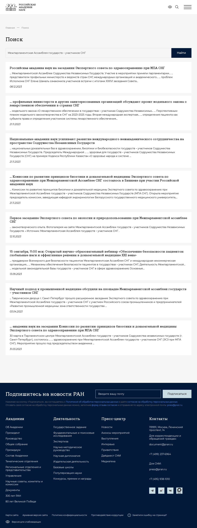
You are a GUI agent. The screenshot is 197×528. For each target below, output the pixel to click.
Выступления (109, 438)
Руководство (14, 438)
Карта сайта (12, 515)
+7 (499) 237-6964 (160, 454)
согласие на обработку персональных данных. (152, 401)
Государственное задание (69, 427)
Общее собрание (17, 444)
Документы (13, 490)
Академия (15, 419)
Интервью (108, 444)
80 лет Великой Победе (21, 501)
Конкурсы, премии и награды (72, 478)
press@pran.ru (174, 405)
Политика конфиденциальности (69, 515)
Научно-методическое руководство (67, 449)
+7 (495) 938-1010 (159, 479)
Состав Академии (17, 455)
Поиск (25, 27)
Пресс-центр (113, 419)
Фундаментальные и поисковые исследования (73, 434)
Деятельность (66, 419)
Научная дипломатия (66, 455)
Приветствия (110, 450)
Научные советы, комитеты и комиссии (24, 483)
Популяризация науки (67, 473)
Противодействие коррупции (107, 515)
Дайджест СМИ (111, 455)
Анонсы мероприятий (115, 432)
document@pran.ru (161, 444)
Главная (10, 27)
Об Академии (14, 427)
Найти (181, 52)
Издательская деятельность (71, 461)
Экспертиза (60, 441)
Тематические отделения (22, 461)
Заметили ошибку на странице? (147, 515)
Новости (106, 427)
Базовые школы (63, 467)
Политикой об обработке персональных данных (92, 401)
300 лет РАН (13, 495)
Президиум (13, 450)
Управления (13, 475)
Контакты (158, 419)
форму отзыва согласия (104, 405)
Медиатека (108, 461)
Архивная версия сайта (35, 515)
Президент (13, 432)
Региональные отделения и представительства (23, 469)
